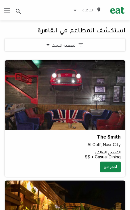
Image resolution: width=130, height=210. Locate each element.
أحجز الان (110, 167)
